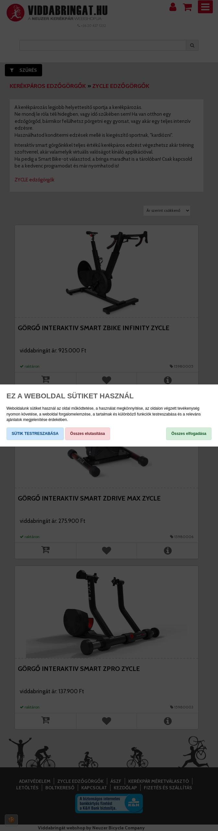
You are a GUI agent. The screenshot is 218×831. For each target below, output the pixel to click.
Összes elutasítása (87, 433)
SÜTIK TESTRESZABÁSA (35, 433)
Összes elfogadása (188, 433)
